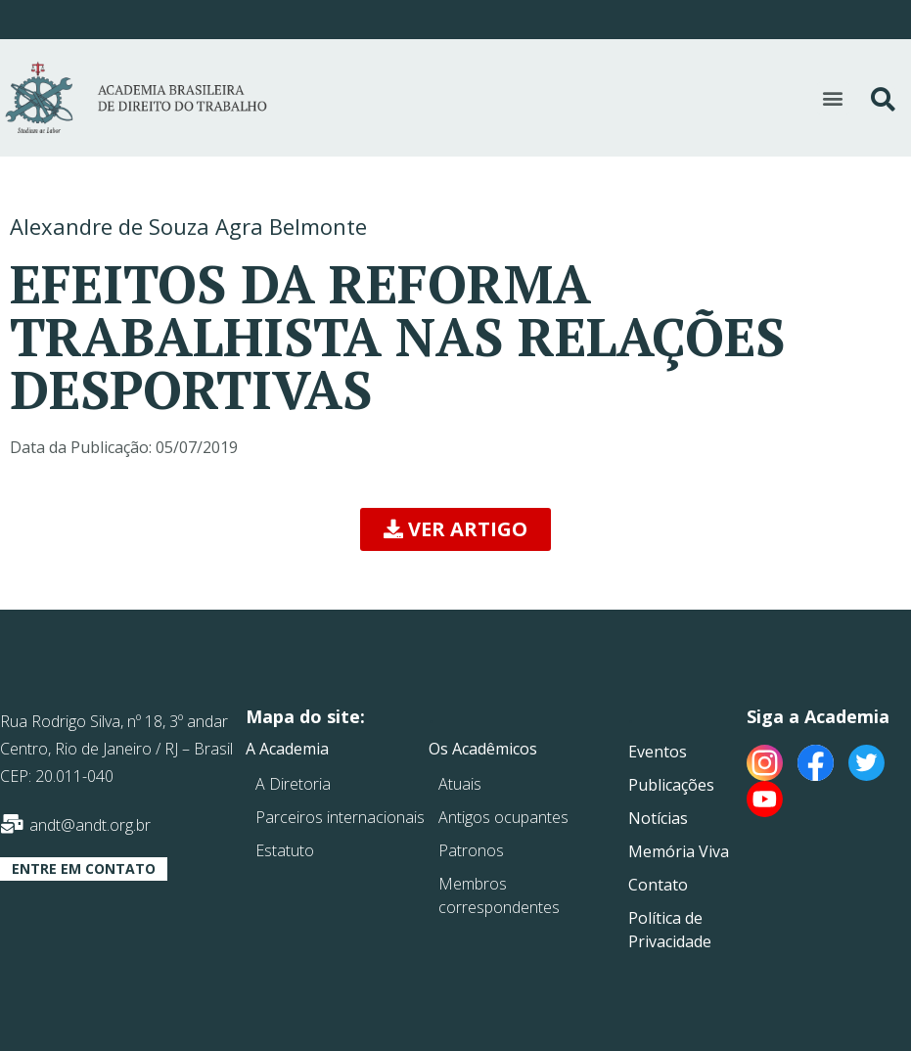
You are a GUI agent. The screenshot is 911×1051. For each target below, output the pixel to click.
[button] (833, 98)
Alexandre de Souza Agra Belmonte (188, 226)
